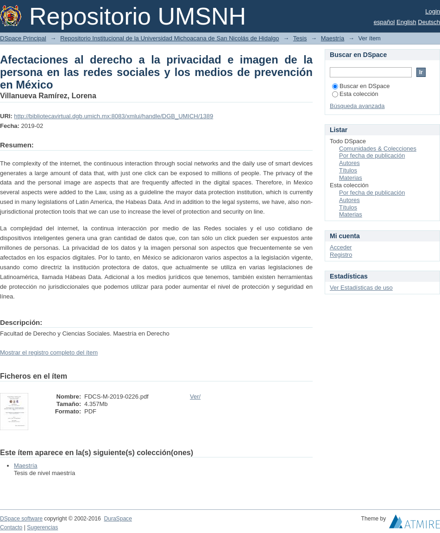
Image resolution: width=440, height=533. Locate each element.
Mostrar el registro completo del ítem (49, 352)
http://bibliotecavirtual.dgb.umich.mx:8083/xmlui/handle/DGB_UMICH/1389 (113, 116)
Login (432, 11)
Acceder (341, 247)
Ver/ (195, 396)
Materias (350, 177)
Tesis (300, 38)
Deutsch (429, 22)
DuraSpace (118, 518)
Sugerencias (42, 527)
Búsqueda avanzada (357, 105)
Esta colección (355, 93)
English (406, 22)
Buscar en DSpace (361, 85)
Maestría (333, 38)
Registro (341, 254)
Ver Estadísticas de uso (361, 287)
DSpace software (21, 518)
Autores (349, 162)
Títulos (348, 170)
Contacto (11, 527)
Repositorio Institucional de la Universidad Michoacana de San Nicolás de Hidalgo (169, 38)
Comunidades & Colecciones (377, 148)
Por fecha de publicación (372, 155)
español (384, 22)
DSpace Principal (23, 38)
